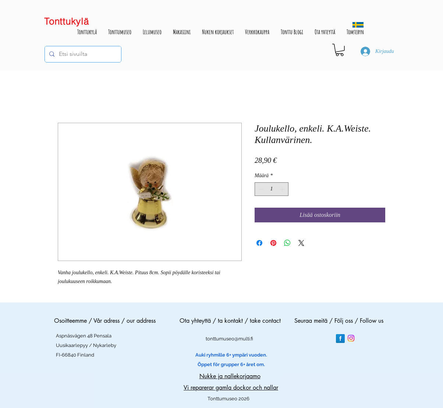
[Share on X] (301, 243)
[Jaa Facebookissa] (259, 243)
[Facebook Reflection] (340, 338)
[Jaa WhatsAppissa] (287, 243)
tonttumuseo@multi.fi (229, 338)
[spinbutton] (271, 189)
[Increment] (282, 189)
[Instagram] (351, 338)
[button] (339, 50)
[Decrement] (260, 189)
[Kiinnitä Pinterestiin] (273, 243)
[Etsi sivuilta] (82, 54)
